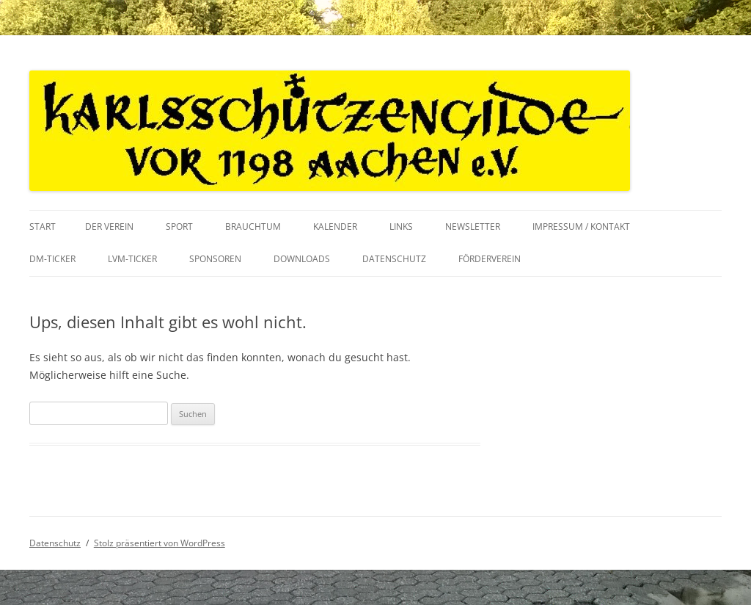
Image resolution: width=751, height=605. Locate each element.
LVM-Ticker (132, 259)
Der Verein (109, 226)
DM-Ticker (52, 259)
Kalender (335, 226)
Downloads (302, 259)
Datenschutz (394, 259)
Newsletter (472, 226)
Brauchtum (253, 226)
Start (42, 226)
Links (401, 226)
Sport (179, 226)
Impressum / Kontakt (581, 226)
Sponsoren (215, 259)
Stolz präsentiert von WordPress (159, 543)
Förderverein (489, 259)
